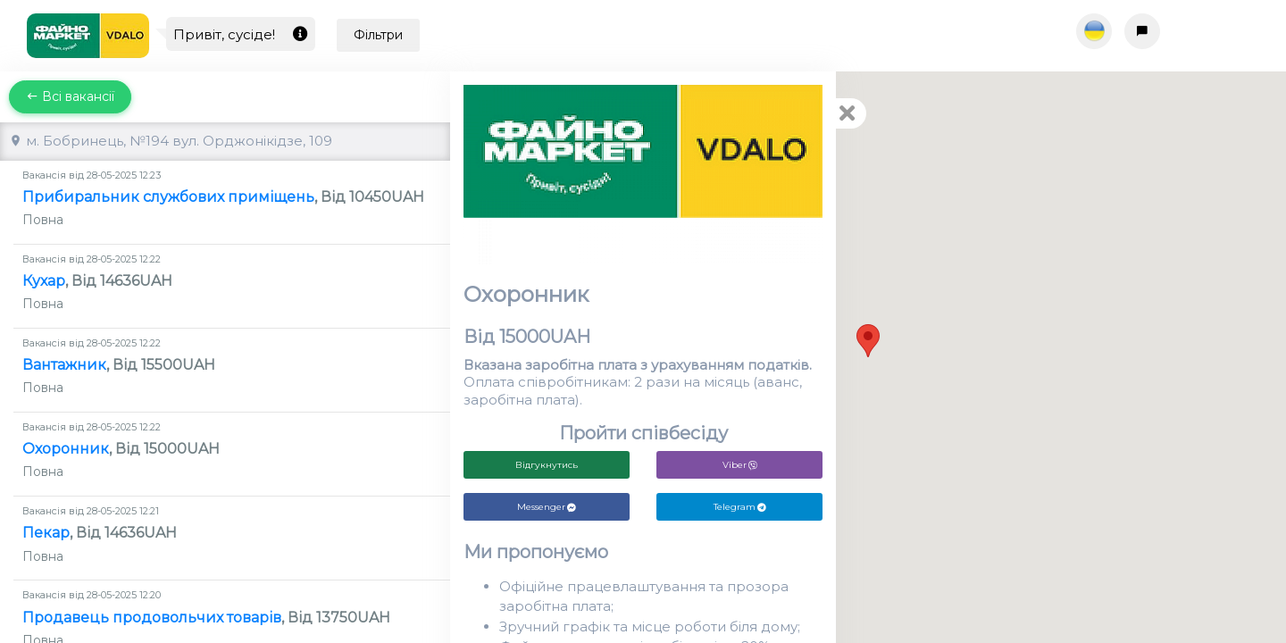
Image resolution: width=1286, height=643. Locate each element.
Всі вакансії (70, 96)
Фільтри (378, 35)
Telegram (740, 507)
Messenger (546, 507)
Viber (739, 465)
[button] (868, 340)
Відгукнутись (546, 465)
